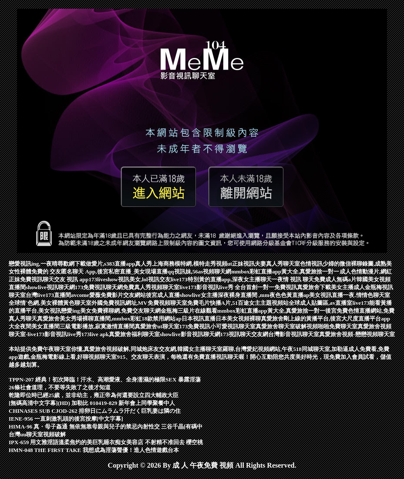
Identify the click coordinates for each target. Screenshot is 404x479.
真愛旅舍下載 (314, 287)
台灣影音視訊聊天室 (293, 334)
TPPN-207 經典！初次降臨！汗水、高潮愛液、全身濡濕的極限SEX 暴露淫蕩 (105, 379)
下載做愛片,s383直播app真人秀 (113, 263)
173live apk (95, 334)
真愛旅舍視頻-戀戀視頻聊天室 (356, 334)
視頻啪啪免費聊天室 (331, 326)
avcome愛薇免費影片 (97, 295)
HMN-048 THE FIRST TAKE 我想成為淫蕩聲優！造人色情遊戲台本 (94, 450)
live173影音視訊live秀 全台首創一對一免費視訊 (238, 287)
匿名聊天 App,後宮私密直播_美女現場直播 (114, 271)
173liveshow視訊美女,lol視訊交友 (129, 279)
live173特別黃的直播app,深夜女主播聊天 (221, 279)
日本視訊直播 (198, 318)
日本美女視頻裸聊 (238, 318)
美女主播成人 (348, 287)
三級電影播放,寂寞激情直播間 (97, 326)
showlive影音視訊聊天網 (190, 334)
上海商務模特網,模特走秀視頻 (189, 263)
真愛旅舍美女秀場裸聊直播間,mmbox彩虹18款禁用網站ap (109, 318)
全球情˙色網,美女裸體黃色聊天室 (50, 303)
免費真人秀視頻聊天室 (151, 287)
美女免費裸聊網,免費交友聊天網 (120, 310)
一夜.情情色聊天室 (366, 295)
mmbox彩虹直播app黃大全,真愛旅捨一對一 (285, 271)
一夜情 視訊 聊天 (293, 279)
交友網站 (134, 295)
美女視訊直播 (326, 295)
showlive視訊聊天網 (50, 287)
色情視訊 (311, 263)
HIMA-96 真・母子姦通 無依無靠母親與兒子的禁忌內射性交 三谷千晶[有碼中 (105, 426)
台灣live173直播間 (48, 295)
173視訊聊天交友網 (244, 334)
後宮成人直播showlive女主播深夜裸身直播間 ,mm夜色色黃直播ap (228, 295)
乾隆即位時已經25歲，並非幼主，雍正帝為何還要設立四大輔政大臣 (93, 395)
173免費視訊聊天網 (99, 287)
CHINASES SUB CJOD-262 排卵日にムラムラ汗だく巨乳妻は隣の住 (95, 411)
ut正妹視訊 (241, 263)
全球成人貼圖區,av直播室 (320, 303)
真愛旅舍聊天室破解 (281, 326)
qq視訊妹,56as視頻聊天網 (199, 271)
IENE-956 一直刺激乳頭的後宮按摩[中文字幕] (66, 418)
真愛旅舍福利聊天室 (134, 334)
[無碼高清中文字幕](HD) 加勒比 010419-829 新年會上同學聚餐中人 (92, 403)
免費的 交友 (46, 271)
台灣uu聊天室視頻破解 (37, 434)
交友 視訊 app (71, 279)
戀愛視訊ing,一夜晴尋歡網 (41, 263)
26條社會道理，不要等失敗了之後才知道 (60, 387)
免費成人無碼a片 (335, 279)
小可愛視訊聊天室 (233, 326)
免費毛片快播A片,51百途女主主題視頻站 (238, 303)
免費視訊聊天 (37, 279)
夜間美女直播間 (40, 326)
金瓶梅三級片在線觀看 (189, 310)
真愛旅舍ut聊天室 (157, 326)
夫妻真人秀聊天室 (277, 263)
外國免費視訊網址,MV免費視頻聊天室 (139, 303)
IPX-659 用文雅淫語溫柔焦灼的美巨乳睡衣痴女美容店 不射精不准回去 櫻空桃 (106, 442)
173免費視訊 (195, 326)
